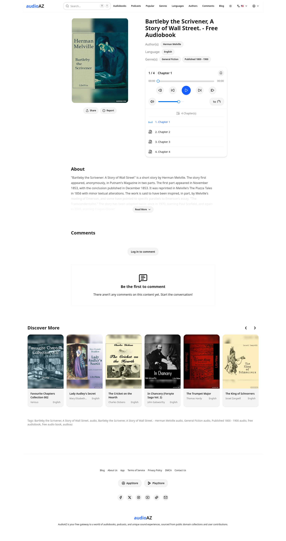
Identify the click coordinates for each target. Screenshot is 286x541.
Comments (208, 6)
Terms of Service (136, 470)
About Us (112, 470)
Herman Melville (172, 44)
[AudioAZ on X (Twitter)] (130, 497)
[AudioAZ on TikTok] (157, 497)
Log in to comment (143, 251)
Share (91, 110)
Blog (221, 6)
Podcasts (136, 6)
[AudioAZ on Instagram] (139, 497)
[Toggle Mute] (152, 101)
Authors (193, 6)
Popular (150, 6)
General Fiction (170, 59)
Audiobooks (119, 6)
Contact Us (180, 470)
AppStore (130, 483)
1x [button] (217, 101)
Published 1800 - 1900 (196, 59)
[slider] (158, 81)
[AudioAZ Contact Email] (166, 497)
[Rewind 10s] (172, 90)
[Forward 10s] (199, 90)
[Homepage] (35, 6)
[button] (242, 6)
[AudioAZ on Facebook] (121, 497)
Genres (163, 6)
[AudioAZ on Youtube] (148, 497)
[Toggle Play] (186, 90)
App (122, 470)
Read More (143, 209)
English (168, 51)
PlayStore (156, 483)
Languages (178, 6)
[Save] (221, 73)
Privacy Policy (155, 470)
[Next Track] (212, 90)
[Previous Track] (160, 90)
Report (108, 110)
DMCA (168, 470)
